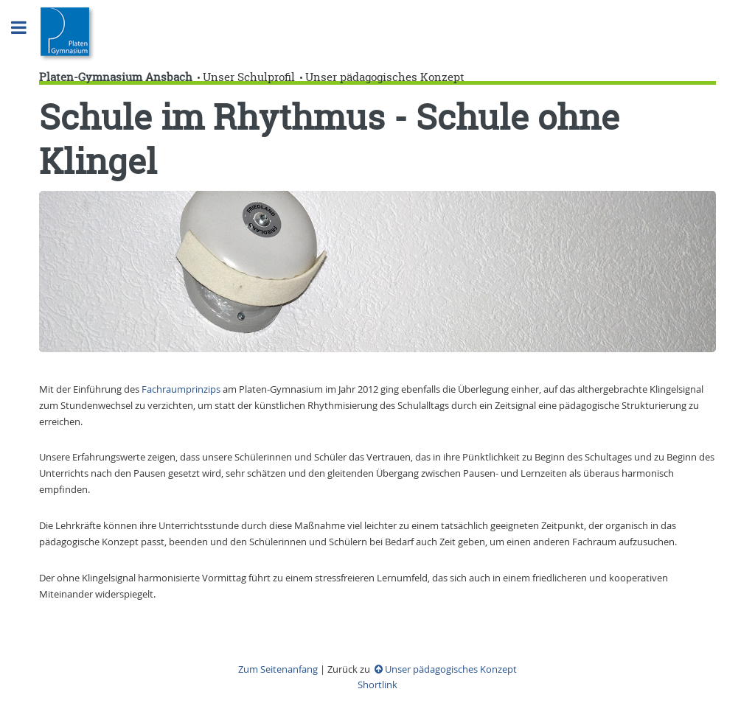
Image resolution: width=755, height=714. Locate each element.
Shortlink (377, 684)
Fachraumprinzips (182, 389)
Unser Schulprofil (249, 77)
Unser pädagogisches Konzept (385, 77)
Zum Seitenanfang (278, 669)
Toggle (26, 27)
